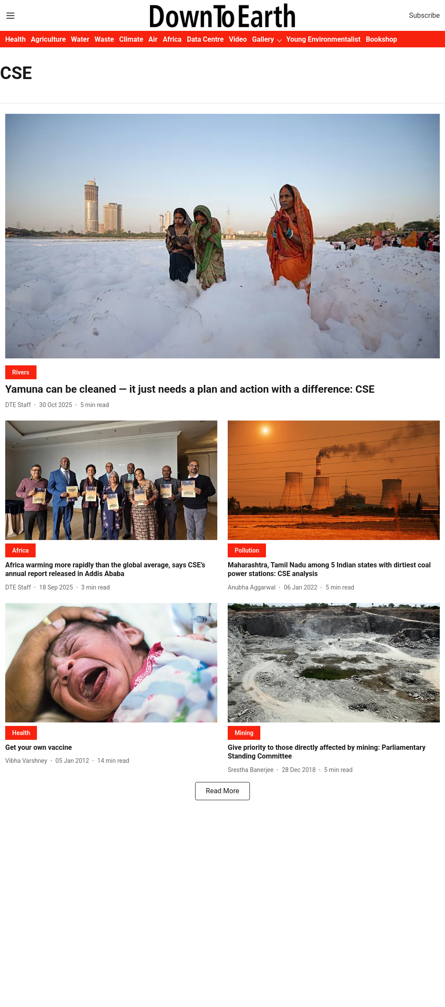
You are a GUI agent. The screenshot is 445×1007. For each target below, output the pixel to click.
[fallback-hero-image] (222, 236)
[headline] (222, 389)
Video (238, 39)
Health (15, 39)
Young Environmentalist (323, 39)
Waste (104, 39)
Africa (172, 39)
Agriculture (48, 39)
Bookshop (381, 39)
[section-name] (21, 372)
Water (80, 39)
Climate (131, 39)
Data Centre (205, 39)
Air (153, 39)
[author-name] (19, 405)
